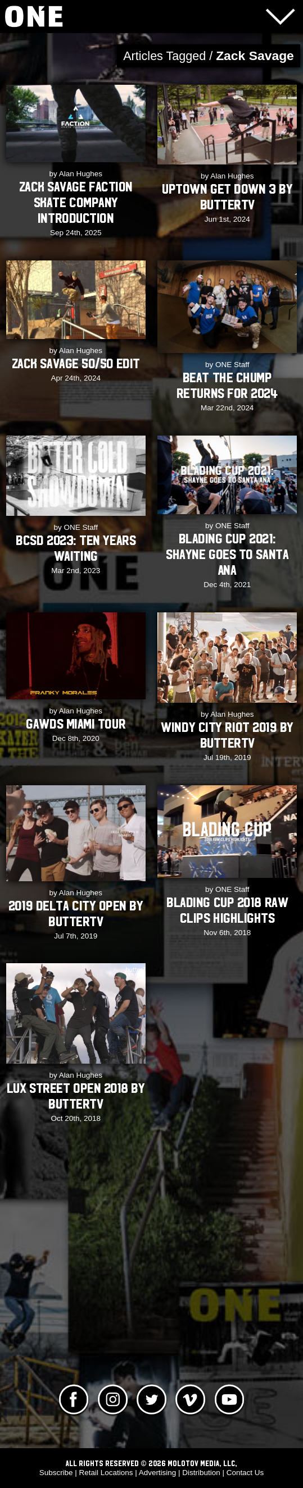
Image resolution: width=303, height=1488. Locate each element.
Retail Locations (106, 1472)
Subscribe (56, 1472)
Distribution (201, 1472)
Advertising (158, 1472)
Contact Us (245, 1472)
